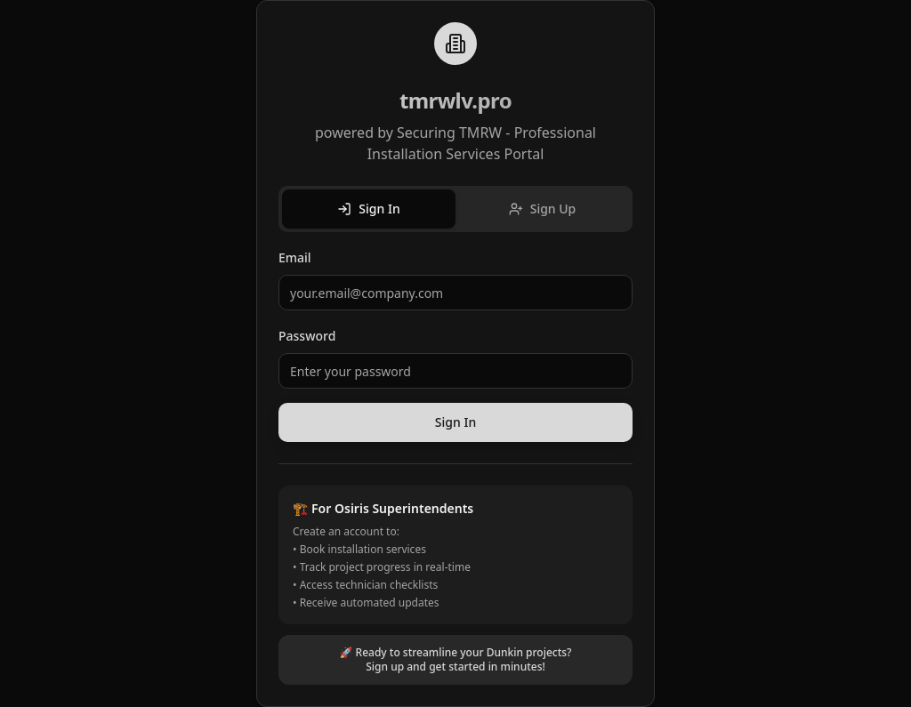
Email (294, 257)
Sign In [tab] (368, 208)
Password (306, 335)
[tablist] (455, 209)
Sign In (455, 422)
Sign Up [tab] (542, 208)
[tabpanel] (455, 344)
